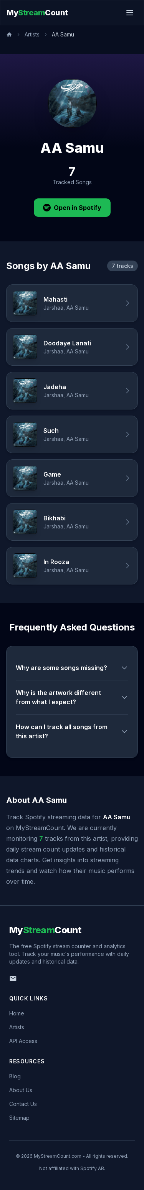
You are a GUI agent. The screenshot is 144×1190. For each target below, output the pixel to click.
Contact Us (23, 1104)
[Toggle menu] (129, 12)
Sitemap (19, 1117)
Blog (15, 1076)
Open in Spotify (72, 207)
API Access (23, 1041)
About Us (20, 1090)
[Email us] (13, 978)
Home (16, 1013)
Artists (32, 34)
